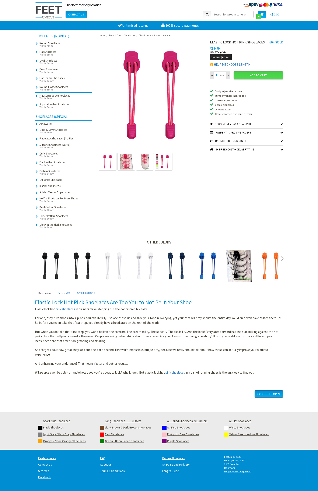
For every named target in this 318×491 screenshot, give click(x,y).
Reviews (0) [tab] (64, 293)
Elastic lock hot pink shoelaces (155, 35)
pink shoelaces (65, 309)
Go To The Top (268, 394)
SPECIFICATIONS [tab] (86, 293)
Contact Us (76, 14)
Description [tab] (44, 293)
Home (102, 35)
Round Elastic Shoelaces (122, 35)
